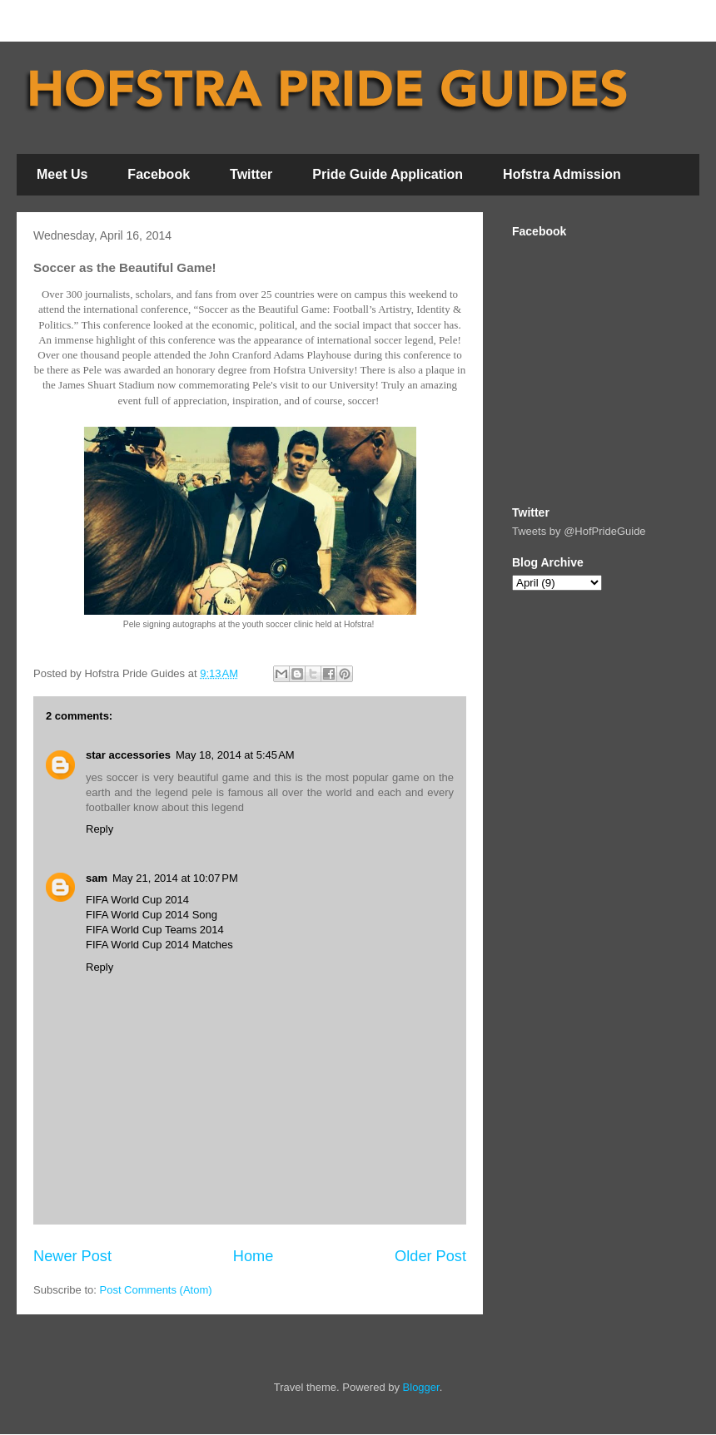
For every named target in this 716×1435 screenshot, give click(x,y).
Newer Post (72, 1256)
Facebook (158, 174)
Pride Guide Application (387, 174)
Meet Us (62, 174)
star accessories (128, 755)
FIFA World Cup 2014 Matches (159, 944)
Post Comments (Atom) (156, 1290)
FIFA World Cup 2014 (137, 899)
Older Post (430, 1256)
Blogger (421, 1387)
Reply (99, 829)
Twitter (251, 174)
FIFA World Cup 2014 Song (151, 914)
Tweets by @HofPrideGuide (579, 531)
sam (96, 878)
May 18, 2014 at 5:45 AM (235, 755)
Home (253, 1256)
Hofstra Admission (562, 174)
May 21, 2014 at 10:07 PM (175, 878)
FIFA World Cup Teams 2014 (155, 929)
